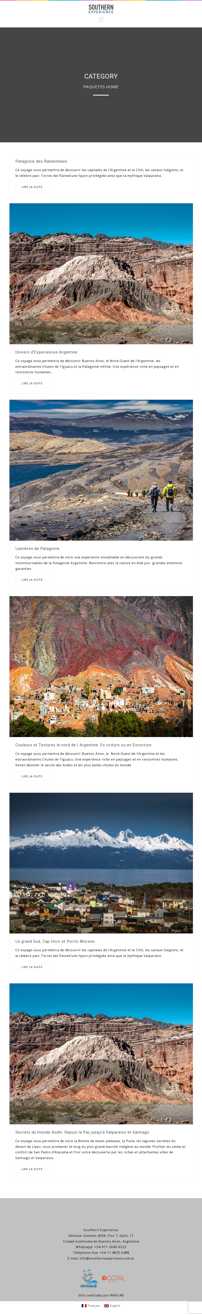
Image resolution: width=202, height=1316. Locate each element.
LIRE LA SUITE (32, 187)
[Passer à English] (112, 1305)
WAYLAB (117, 1295)
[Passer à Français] (91, 1305)
